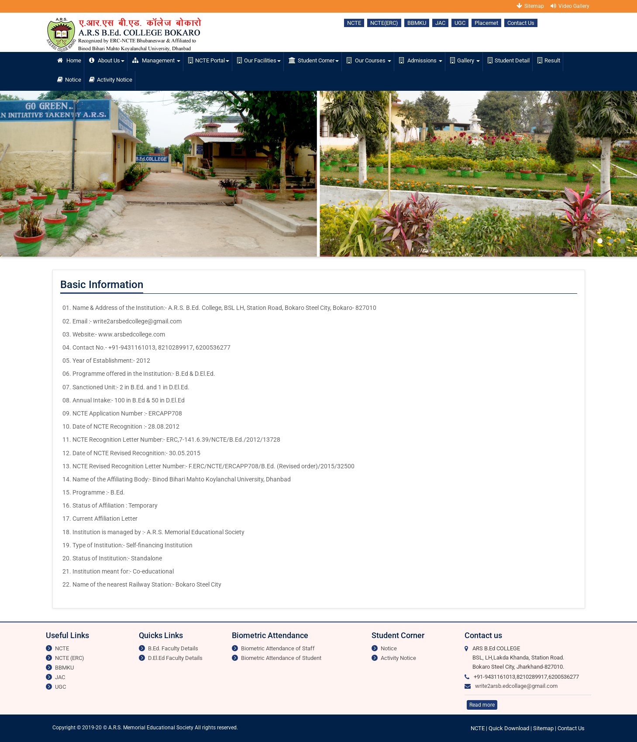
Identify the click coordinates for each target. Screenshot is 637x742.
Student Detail (509, 60)
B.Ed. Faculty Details (173, 648)
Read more (482, 705)
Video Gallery (570, 6)
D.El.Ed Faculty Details (175, 658)
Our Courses (369, 60)
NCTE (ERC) (69, 658)
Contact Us (520, 23)
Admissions (420, 60)
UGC (460, 23)
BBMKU (416, 23)
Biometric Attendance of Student (281, 658)
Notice (69, 79)
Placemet (486, 23)
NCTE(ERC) (384, 23)
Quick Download (509, 728)
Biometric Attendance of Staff (278, 648)
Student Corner (314, 60)
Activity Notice (110, 79)
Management (156, 60)
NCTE (354, 23)
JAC (440, 23)
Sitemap (530, 6)
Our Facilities (259, 60)
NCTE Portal (208, 60)
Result (548, 60)
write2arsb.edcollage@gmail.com (516, 686)
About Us (106, 60)
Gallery (465, 60)
